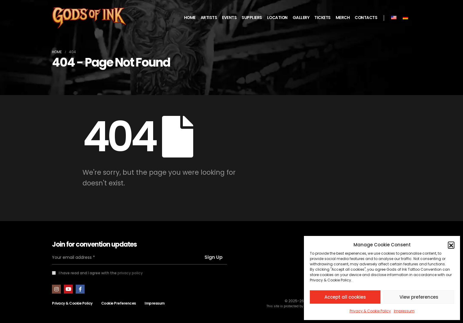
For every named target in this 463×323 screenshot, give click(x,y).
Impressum (404, 310)
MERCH (343, 18)
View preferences (418, 297)
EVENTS (229, 18)
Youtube (68, 289)
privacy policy (130, 272)
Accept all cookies (345, 297)
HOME (190, 18)
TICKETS (322, 18)
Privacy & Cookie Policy (370, 310)
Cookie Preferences (118, 303)
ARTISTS (209, 18)
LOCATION (277, 18)
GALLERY (301, 18)
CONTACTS (366, 18)
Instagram (56, 289)
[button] (451, 245)
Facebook (80, 289)
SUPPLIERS (252, 18)
